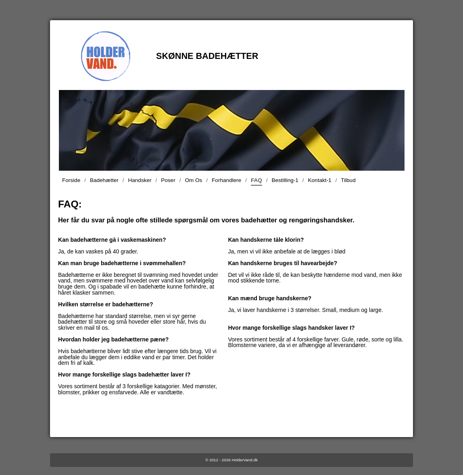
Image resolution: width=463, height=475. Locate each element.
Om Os (193, 180)
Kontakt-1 (320, 180)
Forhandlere (226, 180)
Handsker (140, 180)
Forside (71, 180)
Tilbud (348, 180)
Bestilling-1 (285, 180)
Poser (168, 180)
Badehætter (104, 180)
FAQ (256, 181)
